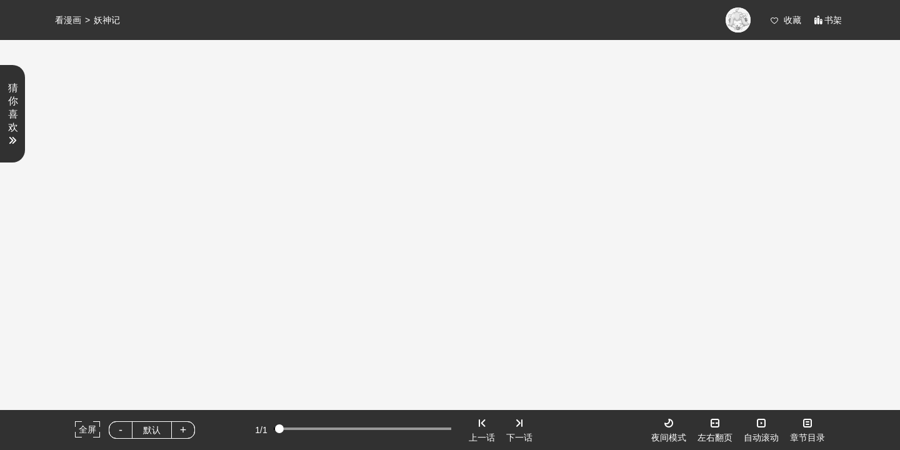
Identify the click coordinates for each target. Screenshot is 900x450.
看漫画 (68, 20)
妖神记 (107, 20)
